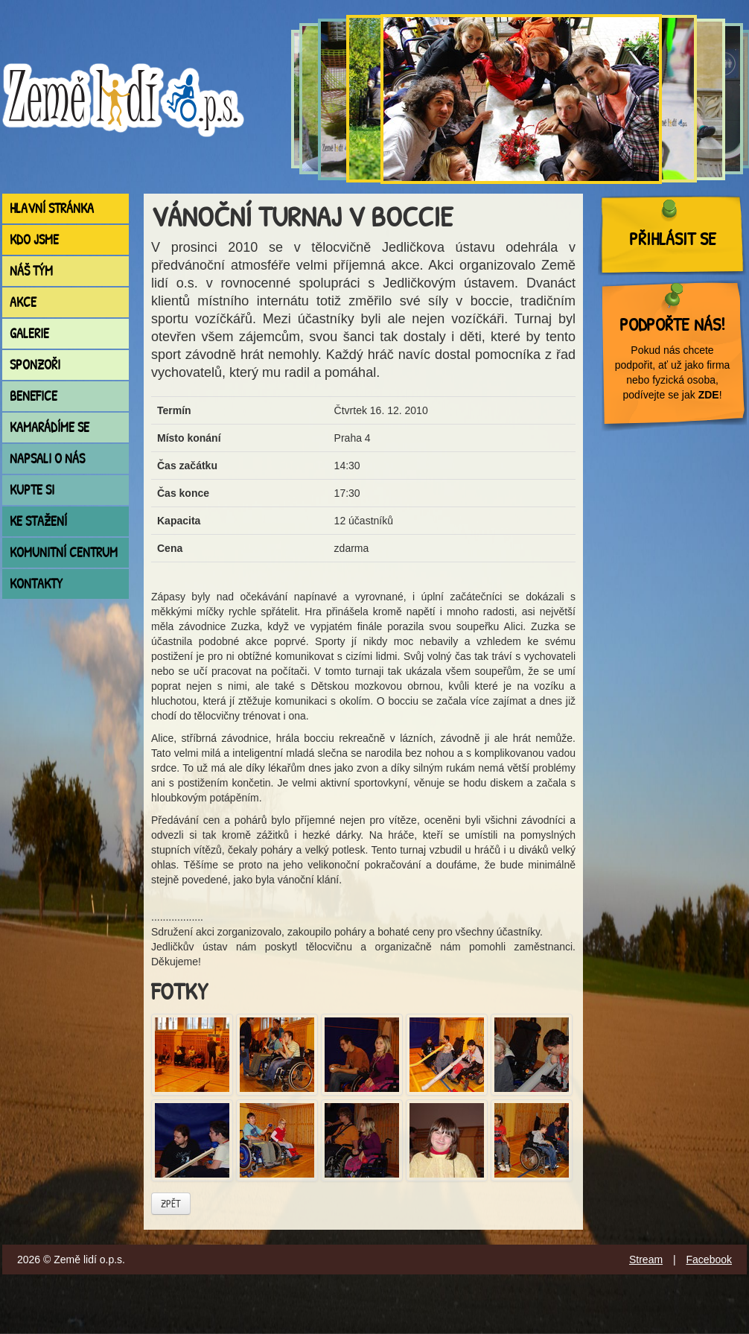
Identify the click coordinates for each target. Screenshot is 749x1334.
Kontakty (36, 583)
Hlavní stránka (52, 208)
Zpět (171, 1203)
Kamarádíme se (49, 427)
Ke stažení (38, 521)
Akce (23, 302)
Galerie (29, 333)
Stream (646, 1259)
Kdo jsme (34, 239)
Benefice (33, 396)
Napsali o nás (47, 458)
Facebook (709, 1259)
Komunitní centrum (64, 552)
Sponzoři (35, 364)
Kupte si (32, 489)
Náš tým (31, 270)
